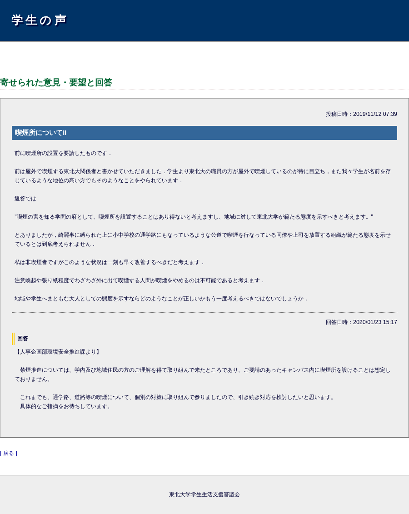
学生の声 (40, 20)
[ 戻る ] (8, 453)
